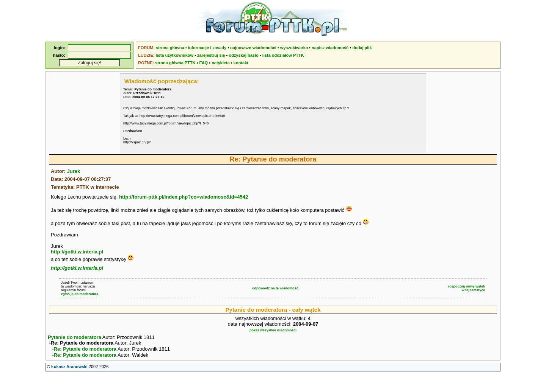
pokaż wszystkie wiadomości (273, 330)
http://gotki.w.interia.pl (77, 252)
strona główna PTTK (175, 63)
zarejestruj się (211, 55)
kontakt (241, 63)
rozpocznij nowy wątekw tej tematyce (466, 288)
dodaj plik (362, 47)
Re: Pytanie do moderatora (85, 350)
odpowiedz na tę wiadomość (275, 288)
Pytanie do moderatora (74, 337)
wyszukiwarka (294, 47)
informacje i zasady (207, 47)
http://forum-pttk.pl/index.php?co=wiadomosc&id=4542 (183, 197)
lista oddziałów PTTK (283, 55)
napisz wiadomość (330, 47)
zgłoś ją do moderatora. (80, 294)
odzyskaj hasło (243, 55)
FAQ (203, 63)
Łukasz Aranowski (69, 369)
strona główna (170, 47)
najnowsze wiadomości (253, 47)
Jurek (73, 171)
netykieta (221, 63)
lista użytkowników (174, 55)
